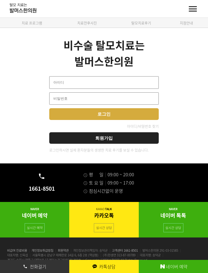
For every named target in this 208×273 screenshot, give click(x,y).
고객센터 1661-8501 (125, 250)
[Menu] (192, 8)
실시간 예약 (35, 227)
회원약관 (63, 250)
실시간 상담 (104, 227)
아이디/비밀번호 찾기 (143, 126)
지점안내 (186, 22)
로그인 (104, 113)
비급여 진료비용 (17, 250)
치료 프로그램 (32, 22)
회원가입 (104, 138)
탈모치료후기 (141, 22)
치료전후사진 (87, 22)
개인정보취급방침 (42, 250)
